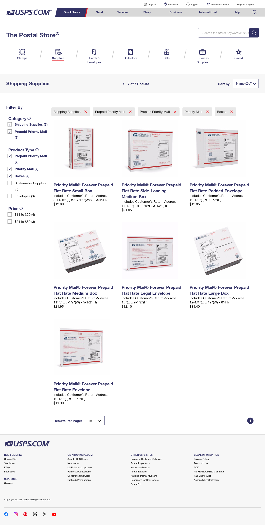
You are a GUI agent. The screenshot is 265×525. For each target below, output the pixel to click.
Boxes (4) (22, 176)
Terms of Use (201, 463)
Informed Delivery (220, 4)
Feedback (9, 471)
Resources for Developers (145, 480)
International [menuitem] (208, 12)
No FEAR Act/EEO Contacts (209, 471)
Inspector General (140, 467)
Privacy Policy (201, 459)
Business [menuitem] (175, 12)
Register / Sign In (245, 4)
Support (195, 4)
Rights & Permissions (79, 480)
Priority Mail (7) (26, 169)
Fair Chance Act (202, 475)
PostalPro (136, 484)
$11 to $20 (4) (25, 214)
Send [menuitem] (99, 12)
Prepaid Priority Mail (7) (31, 134)
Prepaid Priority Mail (110, 112)
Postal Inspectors (140, 463)
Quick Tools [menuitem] (72, 12)
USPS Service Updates (80, 467)
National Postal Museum (144, 475)
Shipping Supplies (67, 112)
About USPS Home (78, 459)
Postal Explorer (139, 471)
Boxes (222, 112)
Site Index (9, 463)
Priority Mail (194, 112)
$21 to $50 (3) (25, 221)
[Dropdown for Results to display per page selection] (94, 420)
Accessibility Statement (206, 480)
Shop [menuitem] (147, 12)
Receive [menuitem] (122, 12)
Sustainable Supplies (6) (30, 186)
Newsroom (73, 463)
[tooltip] (29, 118)
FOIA (196, 467)
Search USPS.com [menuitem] (255, 12)
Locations (173, 4)
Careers (8, 483)
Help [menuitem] (237, 12)
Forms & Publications (79, 471)
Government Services (79, 475)
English (148, 4)
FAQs (7, 467)
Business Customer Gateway (146, 459)
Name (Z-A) (244, 83)
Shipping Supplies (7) (31, 124)
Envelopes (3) (25, 196)
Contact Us (10, 459)
